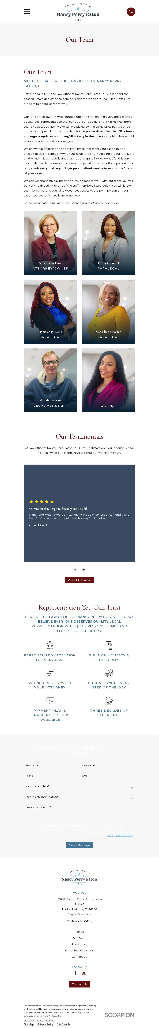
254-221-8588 (79, 921)
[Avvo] (84, 973)
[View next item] (83, 569)
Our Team (79, 938)
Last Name (88, 765)
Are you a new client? (37, 786)
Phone (29, 776)
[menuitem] (29, 1024)
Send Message (79, 845)
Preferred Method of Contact (41, 796)
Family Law (79, 944)
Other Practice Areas (79, 950)
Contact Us (79, 956)
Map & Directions (79, 914)
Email (85, 776)
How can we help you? (38, 807)
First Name (31, 765)
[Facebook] (75, 973)
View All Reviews (79, 580)
